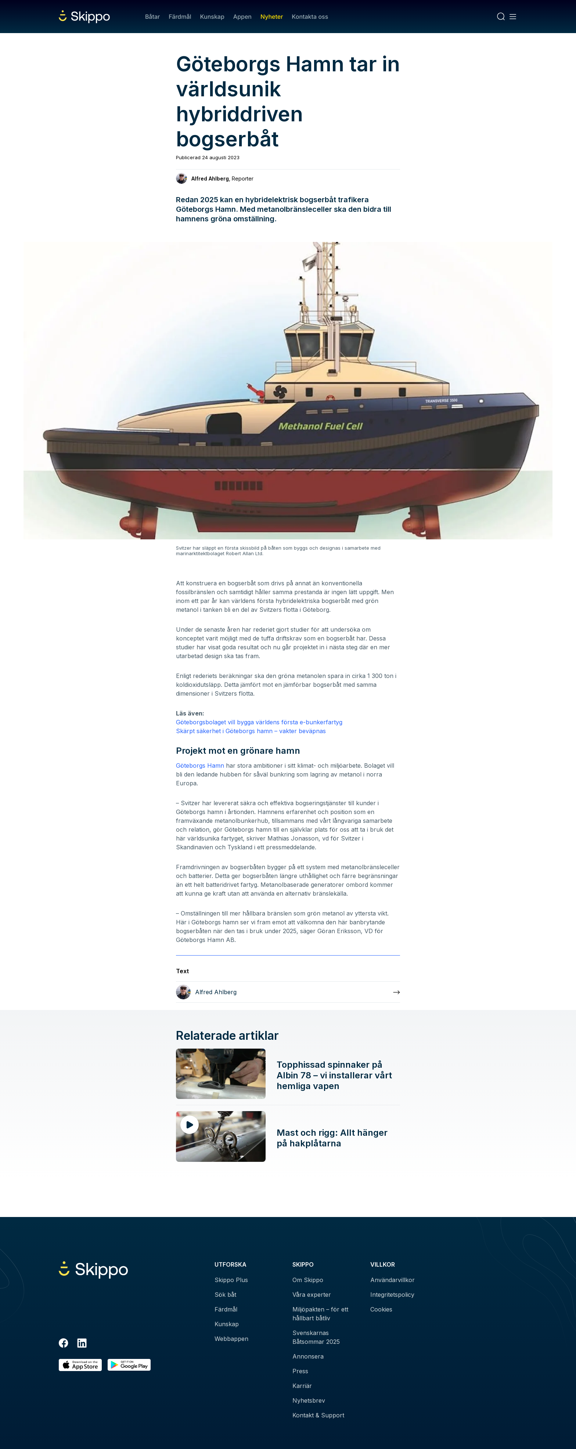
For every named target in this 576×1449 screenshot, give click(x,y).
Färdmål (180, 16)
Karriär (302, 1385)
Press (300, 1371)
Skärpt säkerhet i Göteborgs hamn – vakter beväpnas (251, 731)
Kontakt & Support (318, 1415)
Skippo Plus (231, 1280)
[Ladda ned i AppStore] (80, 1365)
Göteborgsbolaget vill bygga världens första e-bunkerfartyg (259, 722)
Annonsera (308, 1356)
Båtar (152, 16)
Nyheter (271, 16)
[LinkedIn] (82, 1344)
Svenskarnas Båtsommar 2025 (316, 1337)
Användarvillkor (392, 1280)
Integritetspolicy (392, 1294)
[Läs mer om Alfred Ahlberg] (288, 992)
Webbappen (231, 1338)
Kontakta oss (310, 16)
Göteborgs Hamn (200, 765)
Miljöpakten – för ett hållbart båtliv (320, 1314)
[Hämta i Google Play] (129, 1365)
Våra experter (311, 1294)
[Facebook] (63, 1344)
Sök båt (225, 1294)
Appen (242, 16)
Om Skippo (307, 1280)
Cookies (381, 1309)
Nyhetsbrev (308, 1400)
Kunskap (212, 16)
